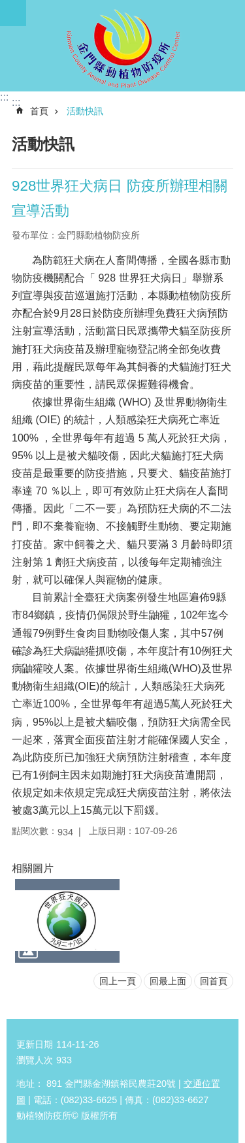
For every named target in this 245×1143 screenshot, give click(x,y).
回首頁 (213, 981)
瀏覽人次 (34, 1060)
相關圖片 (33, 868)
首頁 (39, 111)
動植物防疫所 (122, 45)
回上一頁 (117, 981)
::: (4, 97)
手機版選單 (13, 13)
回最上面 (168, 981)
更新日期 (34, 1044)
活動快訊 (85, 111)
